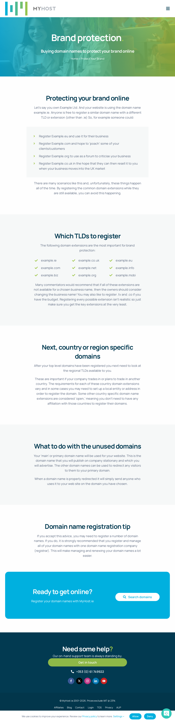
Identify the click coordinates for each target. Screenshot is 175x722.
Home (74, 58)
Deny (150, 716)
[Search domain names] (137, 597)
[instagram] (87, 681)
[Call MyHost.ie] (87, 671)
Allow (135, 716)
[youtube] (104, 681)
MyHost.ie (67, 700)
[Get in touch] (87, 662)
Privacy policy (89, 716)
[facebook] (71, 681)
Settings (118, 716)
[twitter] (79, 681)
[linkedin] (95, 681)
